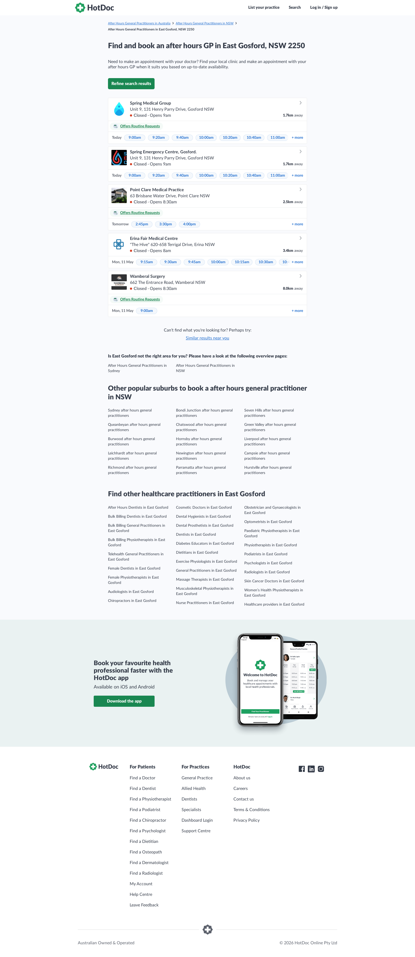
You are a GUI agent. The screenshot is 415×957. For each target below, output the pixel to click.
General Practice (197, 778)
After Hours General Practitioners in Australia (139, 23)
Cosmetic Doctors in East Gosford (204, 507)
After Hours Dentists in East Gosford (138, 507)
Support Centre (196, 831)
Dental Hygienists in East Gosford (203, 516)
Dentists (189, 799)
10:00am (206, 138)
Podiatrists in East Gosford (265, 554)
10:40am (254, 138)
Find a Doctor (142, 778)
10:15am (242, 262)
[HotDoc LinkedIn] (311, 769)
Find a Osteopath (146, 852)
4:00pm (189, 224)
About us (241, 778)
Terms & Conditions (251, 810)
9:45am (194, 262)
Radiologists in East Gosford (267, 572)
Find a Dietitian (144, 841)
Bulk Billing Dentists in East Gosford (137, 516)
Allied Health (194, 788)
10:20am (230, 138)
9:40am (182, 138)
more (297, 138)
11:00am (277, 138)
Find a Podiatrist (145, 810)
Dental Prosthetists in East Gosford (204, 525)
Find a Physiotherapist (150, 799)
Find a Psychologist (148, 831)
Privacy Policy (246, 820)
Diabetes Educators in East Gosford (205, 543)
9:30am (170, 262)
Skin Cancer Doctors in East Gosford (274, 581)
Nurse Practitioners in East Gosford (205, 603)
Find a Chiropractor (148, 820)
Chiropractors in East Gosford (132, 601)
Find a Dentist (143, 788)
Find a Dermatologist (149, 863)
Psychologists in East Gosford (268, 563)
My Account (141, 884)
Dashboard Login (197, 820)
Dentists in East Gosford (196, 534)
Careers (240, 788)
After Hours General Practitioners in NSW (204, 23)
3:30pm (165, 224)
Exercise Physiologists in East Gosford (206, 562)
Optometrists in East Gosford (268, 522)
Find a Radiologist (146, 873)
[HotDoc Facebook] (301, 769)
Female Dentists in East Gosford (134, 568)
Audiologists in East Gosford (131, 592)
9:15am (147, 262)
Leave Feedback (144, 905)
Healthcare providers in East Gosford (274, 604)
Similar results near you (207, 338)
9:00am (135, 138)
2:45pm (142, 224)
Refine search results (131, 84)
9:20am (158, 138)
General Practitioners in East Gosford (206, 571)
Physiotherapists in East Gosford (270, 545)
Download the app (124, 701)
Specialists (191, 810)
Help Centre (141, 894)
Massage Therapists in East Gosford (205, 580)
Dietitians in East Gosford (197, 552)
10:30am (266, 262)
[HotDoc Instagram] (321, 769)
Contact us (243, 799)
